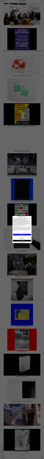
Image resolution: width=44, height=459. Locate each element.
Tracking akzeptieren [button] (22, 234)
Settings (15, 230)
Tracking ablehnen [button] (22, 238)
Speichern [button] (22, 236)
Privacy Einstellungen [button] (22, 240)
